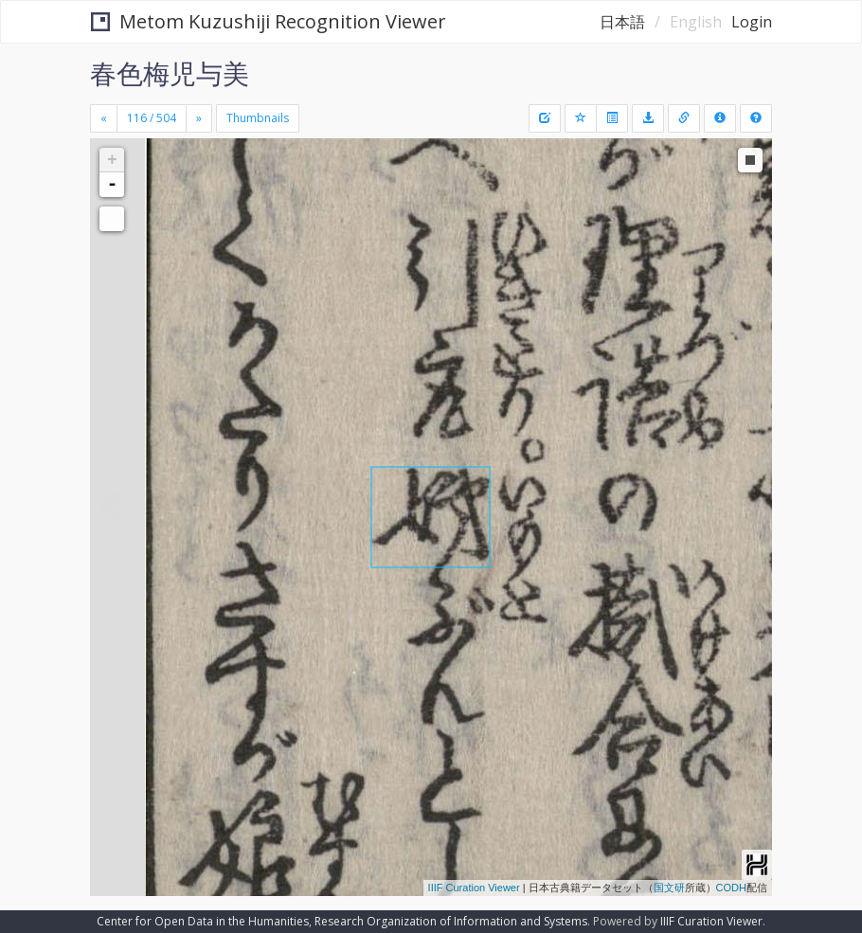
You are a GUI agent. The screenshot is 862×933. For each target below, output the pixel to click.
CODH (731, 887)
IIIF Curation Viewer (474, 887)
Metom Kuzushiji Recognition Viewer (268, 21)
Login (751, 21)
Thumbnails (257, 118)
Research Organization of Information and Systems (450, 921)
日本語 (622, 21)
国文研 (669, 887)
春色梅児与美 (169, 73)
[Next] (199, 118)
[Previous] (103, 118)
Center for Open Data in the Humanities (203, 921)
